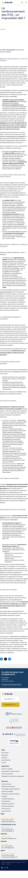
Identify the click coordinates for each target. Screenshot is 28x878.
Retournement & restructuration (10, 771)
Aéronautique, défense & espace (10, 794)
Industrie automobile (7, 791)
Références (4, 755)
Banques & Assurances (7, 803)
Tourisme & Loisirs (6, 784)
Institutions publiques (7, 806)
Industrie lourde (5, 808)
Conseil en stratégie (6, 769)
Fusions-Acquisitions (7, 774)
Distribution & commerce (8, 786)
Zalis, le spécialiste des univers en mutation (11, 862)
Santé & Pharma (5, 801)
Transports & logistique (7, 799)
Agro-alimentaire (6, 811)
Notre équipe (5, 752)
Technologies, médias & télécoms (10, 789)
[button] (11, 684)
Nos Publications (6, 760)
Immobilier (4, 796)
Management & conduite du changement (12, 776)
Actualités (4, 757)
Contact (3, 762)
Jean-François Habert (9, 50)
